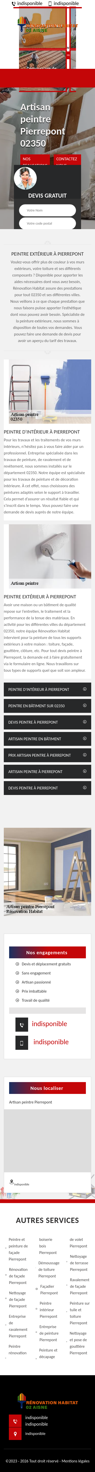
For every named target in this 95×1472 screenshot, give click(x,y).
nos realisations (35, 162)
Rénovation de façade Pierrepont (16, 1276)
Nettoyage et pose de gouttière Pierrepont (76, 1343)
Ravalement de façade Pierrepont (77, 1286)
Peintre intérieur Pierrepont (46, 1310)
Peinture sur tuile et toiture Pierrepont (78, 1313)
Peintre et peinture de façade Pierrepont (16, 1249)
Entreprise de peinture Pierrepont (47, 1333)
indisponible (27, 3)
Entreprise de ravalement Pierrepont (16, 1326)
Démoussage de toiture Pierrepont (47, 1269)
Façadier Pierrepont (46, 1289)
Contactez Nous (66, 162)
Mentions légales (75, 1461)
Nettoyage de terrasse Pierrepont (77, 1263)
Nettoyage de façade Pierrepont (16, 1299)
